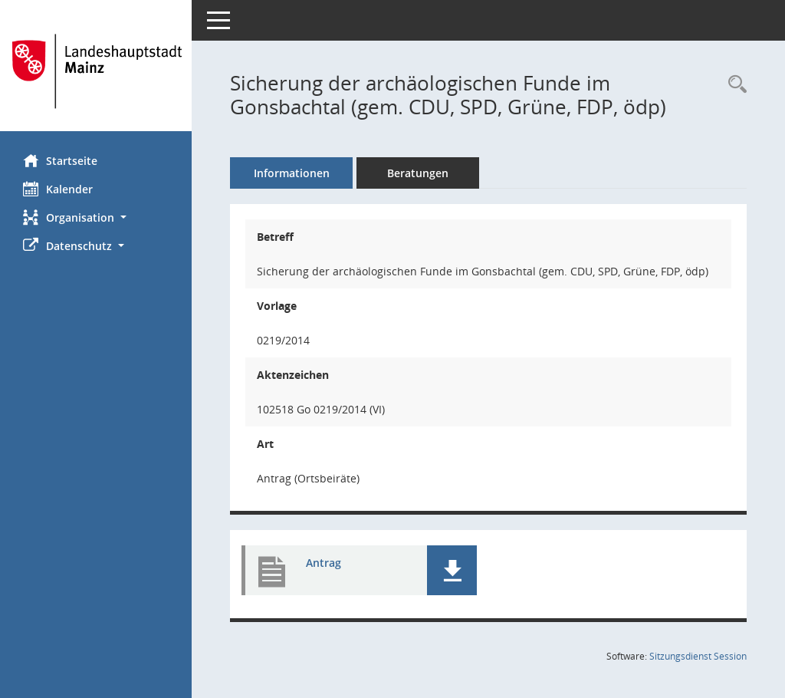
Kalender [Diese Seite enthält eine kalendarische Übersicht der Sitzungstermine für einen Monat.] (58, 188)
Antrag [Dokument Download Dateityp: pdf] (323, 562)
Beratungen (417, 173)
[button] (96, 217)
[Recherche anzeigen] (734, 84)
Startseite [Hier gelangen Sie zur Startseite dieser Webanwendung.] (60, 160)
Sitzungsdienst (698, 656)
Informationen (292, 173)
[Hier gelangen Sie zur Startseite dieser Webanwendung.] (96, 71)
